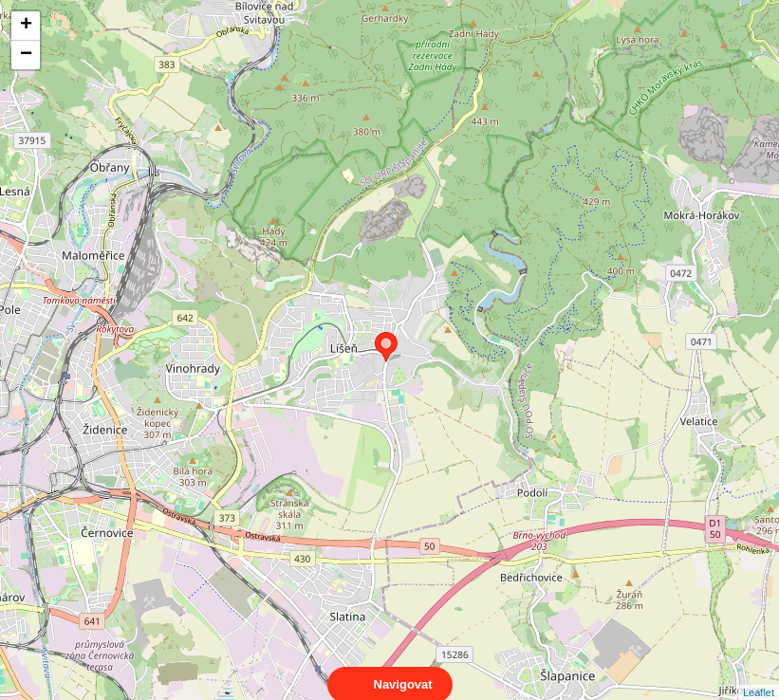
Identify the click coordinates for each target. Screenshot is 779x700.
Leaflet (758, 675)
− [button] (26, 55)
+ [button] (26, 25)
